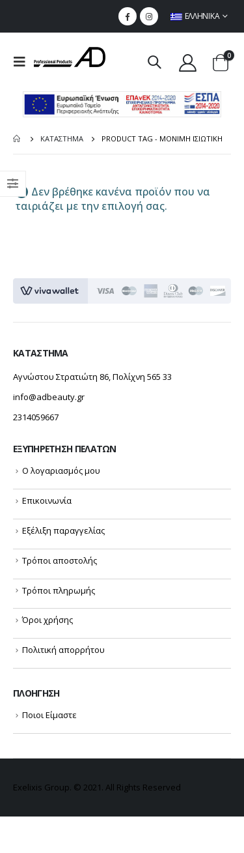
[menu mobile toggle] (23, 62)
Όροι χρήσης (47, 620)
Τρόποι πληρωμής (58, 590)
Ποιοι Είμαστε (49, 715)
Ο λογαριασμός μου (61, 470)
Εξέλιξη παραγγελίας (63, 530)
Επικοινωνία (47, 500)
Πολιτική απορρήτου (63, 650)
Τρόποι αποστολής (59, 560)
